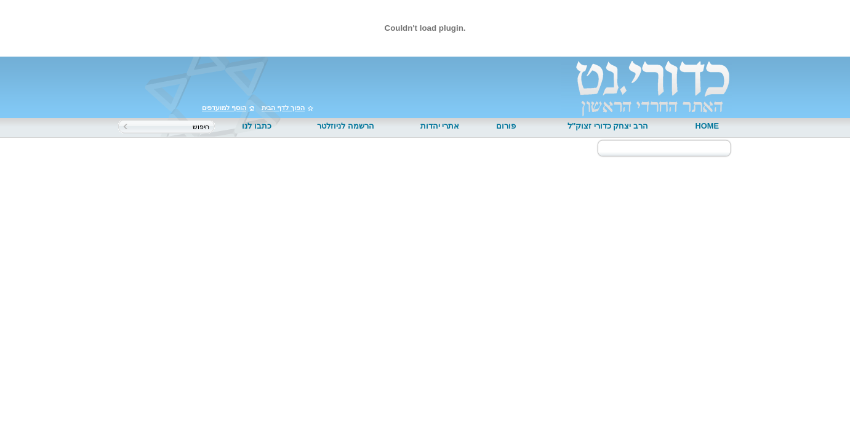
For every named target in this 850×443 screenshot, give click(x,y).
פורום (506, 125)
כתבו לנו (256, 125)
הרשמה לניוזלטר (345, 125)
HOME (707, 125)
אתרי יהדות (440, 125)
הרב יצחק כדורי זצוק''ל (607, 125)
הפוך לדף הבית (283, 107)
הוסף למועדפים (224, 107)
